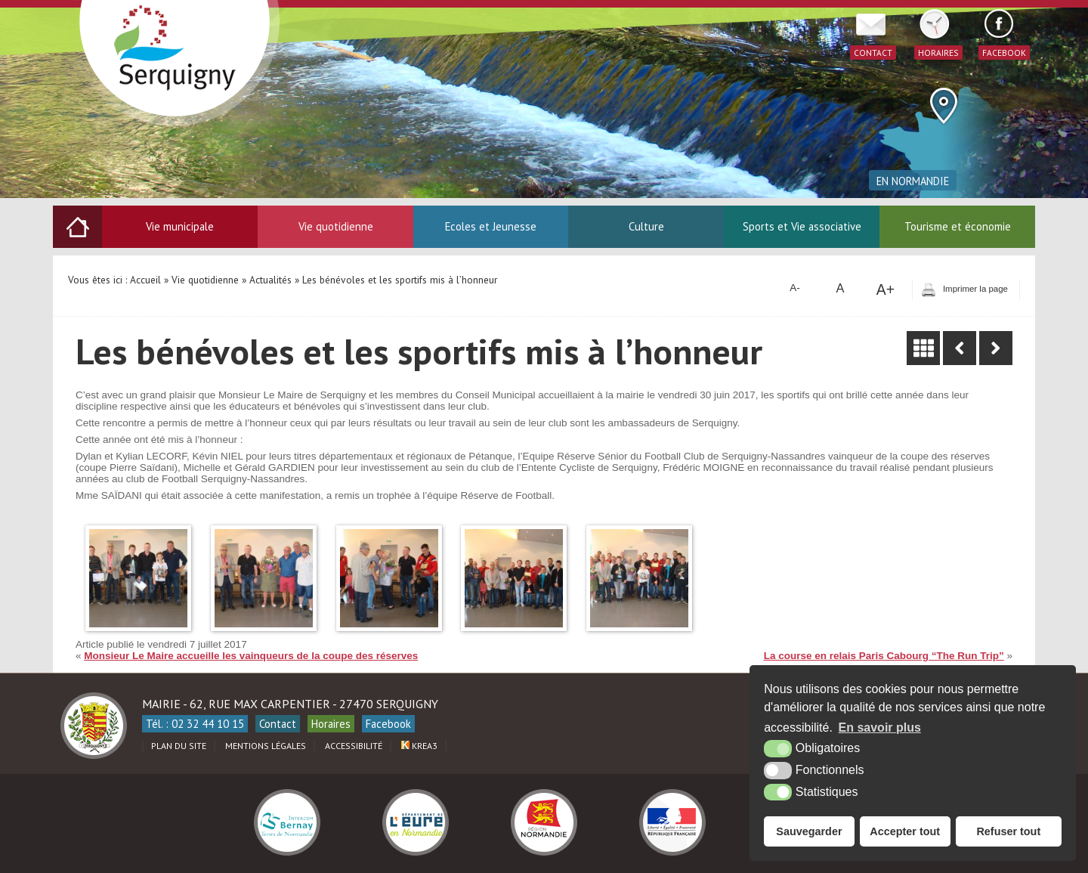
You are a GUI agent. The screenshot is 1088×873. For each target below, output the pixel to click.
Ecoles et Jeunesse (490, 226)
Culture (646, 226)
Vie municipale (180, 226)
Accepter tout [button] (905, 831)
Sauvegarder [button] (809, 831)
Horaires (331, 724)
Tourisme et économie (957, 226)
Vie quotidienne (335, 226)
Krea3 (419, 745)
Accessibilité (353, 745)
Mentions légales (265, 745)
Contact (277, 724)
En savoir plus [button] (880, 727)
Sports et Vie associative (802, 226)
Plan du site (178, 745)
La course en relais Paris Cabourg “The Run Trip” (884, 655)
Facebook (388, 724)
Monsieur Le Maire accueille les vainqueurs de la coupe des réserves (251, 655)
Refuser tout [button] (1008, 831)
